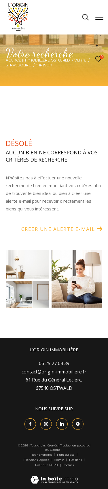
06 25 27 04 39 (54, 363)
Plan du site (66, 455)
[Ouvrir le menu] (99, 17)
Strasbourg (18, 65)
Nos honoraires (42, 455)
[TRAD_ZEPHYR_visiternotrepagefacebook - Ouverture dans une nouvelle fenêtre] (30, 424)
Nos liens (76, 460)
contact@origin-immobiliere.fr (54, 372)
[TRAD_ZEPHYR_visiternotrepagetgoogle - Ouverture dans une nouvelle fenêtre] (78, 424)
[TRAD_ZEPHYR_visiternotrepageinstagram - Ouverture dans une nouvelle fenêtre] (46, 424)
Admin (59, 460)
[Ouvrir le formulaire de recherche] (85, 17)
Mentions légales (36, 460)
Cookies (68, 465)
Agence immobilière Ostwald (38, 60)
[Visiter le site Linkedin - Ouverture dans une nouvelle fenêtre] (62, 424)
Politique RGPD (46, 465)
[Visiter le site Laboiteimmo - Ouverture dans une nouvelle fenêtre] (54, 475)
